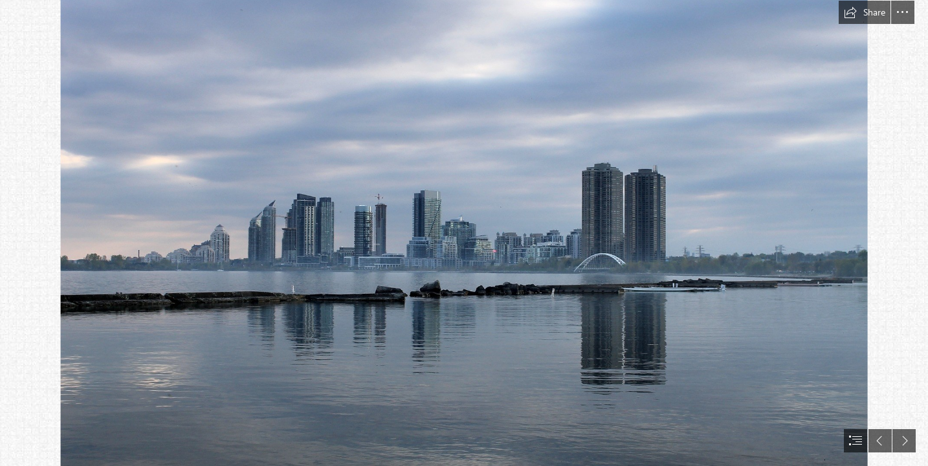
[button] (864, 12)
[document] (464, 233)
